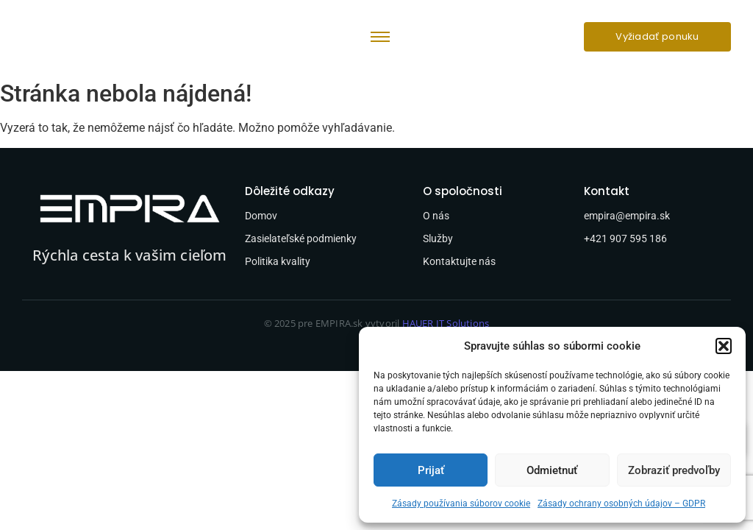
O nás (436, 216)
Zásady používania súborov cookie (461, 503)
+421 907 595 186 (625, 238)
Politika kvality (277, 261)
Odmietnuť (552, 470)
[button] (723, 346)
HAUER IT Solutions (446, 323)
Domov (261, 216)
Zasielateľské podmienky (301, 238)
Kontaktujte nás (459, 261)
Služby (438, 238)
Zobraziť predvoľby (674, 470)
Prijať (431, 470)
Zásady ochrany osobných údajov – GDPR (621, 503)
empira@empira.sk (627, 216)
